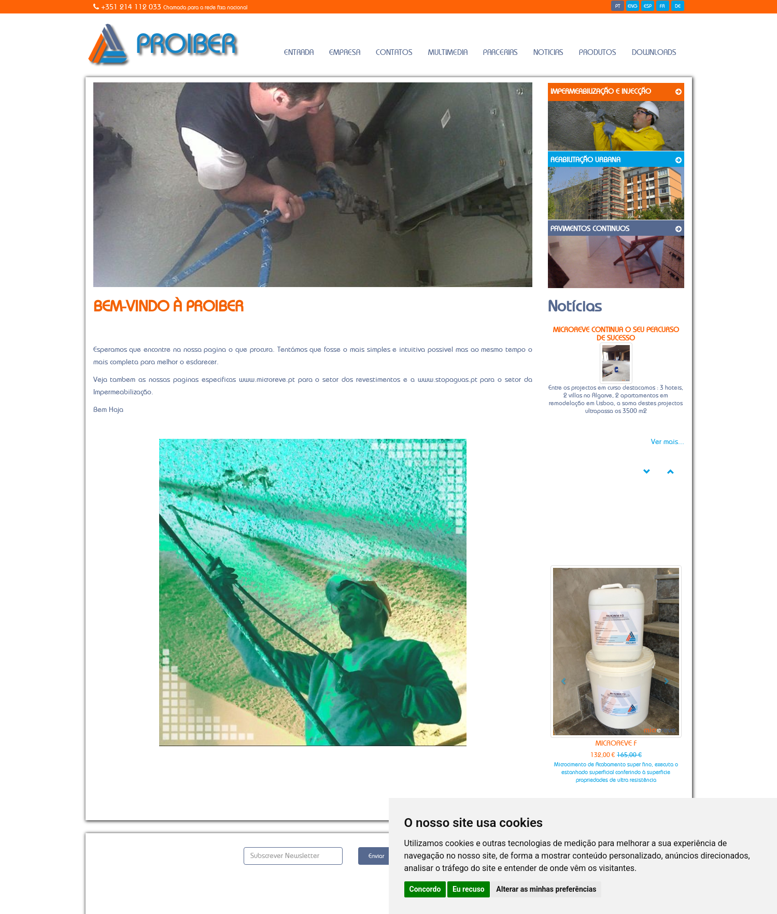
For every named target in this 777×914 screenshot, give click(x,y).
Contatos (394, 52)
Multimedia (448, 52)
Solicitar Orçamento (127, 852)
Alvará (102, 864)
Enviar (376, 856)
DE (678, 6)
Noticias (548, 52)
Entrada (299, 52)
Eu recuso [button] (469, 889)
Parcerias (500, 52)
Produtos (597, 52)
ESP (648, 6)
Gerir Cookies (115, 887)
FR (662, 6)
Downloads (654, 52)
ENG (633, 6)
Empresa (344, 52)
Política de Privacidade (130, 875)
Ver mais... (667, 442)
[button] (560, 677)
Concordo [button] (425, 889)
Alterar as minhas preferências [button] (546, 889)
